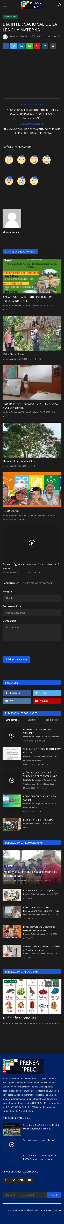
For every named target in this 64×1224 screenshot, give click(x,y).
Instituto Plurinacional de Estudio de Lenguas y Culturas (29, 515)
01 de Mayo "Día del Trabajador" (39, 890)
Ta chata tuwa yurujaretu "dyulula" (39, 1140)
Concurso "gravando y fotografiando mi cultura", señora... (31, 566)
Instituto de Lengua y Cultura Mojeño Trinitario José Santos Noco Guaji (40, 782)
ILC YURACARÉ (10, 17)
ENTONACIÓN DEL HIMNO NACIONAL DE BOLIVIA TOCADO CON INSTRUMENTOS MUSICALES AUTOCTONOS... (32, 113)
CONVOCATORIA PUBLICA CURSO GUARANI (39, 798)
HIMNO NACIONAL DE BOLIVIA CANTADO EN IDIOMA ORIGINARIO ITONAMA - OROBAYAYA (32, 131)
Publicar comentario (16, 659)
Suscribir (54, 1195)
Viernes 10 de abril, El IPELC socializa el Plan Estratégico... (41, 948)
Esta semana (12, 720)
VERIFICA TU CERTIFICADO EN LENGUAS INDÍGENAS (42, 750)
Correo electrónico (13, 606)
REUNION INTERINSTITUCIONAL (38, 819)
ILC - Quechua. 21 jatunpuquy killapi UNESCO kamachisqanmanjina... (39, 1157)
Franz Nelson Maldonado (34, 915)
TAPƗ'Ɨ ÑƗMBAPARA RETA (20, 1017)
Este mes (32, 720)
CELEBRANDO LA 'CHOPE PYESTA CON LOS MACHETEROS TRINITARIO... (41, 1127)
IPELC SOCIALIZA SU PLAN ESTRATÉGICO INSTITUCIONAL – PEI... (41, 909)
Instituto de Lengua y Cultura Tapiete (20, 1023)
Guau (33, 190)
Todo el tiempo (52, 720)
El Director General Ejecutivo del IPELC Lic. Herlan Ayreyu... (39, 928)
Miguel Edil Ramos (31, 824)
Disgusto (21, 169)
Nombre (7, 591)
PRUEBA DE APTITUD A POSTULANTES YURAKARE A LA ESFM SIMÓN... (32, 405)
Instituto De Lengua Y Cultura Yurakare (20, 305)
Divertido (46, 169)
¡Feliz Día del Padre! (14, 354)
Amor (33, 169)
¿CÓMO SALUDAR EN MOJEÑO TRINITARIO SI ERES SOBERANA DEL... (41, 774)
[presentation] (24, 648)
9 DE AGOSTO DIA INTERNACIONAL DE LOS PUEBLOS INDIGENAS (27, 298)
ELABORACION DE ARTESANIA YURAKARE (37, 731)
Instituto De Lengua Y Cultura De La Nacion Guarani (39, 806)
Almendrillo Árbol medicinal (19, 461)
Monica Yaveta (13, 36)
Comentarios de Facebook (38, 583)
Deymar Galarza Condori (15, 881)
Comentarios (11, 583)
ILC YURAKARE (11, 510)
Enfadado (8, 190)
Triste (21, 190)
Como (8, 169)
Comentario (9, 621)
